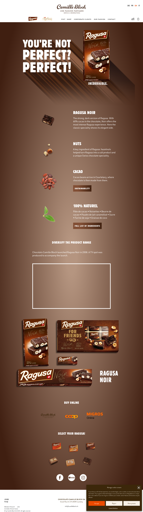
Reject (114, 503)
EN (136, 5)
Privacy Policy (9, 507)
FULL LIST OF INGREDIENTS (87, 226)
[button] (139, 487)
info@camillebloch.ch (71, 506)
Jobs (6, 499)
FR (132, 5)
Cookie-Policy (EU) (11, 509)
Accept (96, 503)
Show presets (132, 503)
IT (139, 5)
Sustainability (82, 188)
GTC (18, 507)
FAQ (6, 502)
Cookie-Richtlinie (113, 508)
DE (128, 5)
